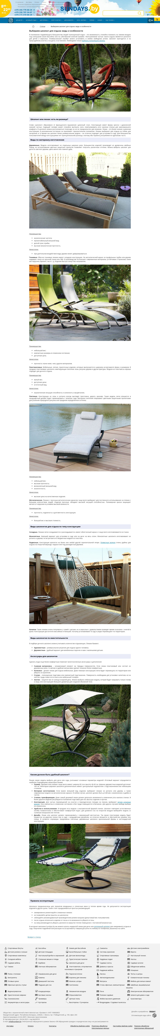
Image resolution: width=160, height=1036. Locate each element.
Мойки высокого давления (108, 998)
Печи (100, 991)
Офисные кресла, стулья (15, 985)
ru (152, 15)
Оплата (37, 2)
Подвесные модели (107, 542)
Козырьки (132, 970)
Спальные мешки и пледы (47, 959)
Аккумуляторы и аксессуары (16, 1002)
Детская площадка (44, 952)
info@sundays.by (15, 1021)
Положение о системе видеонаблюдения (31, 6)
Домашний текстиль (44, 981)
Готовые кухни (11, 981)
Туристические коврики (15, 995)
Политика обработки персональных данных (32, 4)
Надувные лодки (104, 959)
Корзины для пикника (76, 977)
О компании (19, 2)
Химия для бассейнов (76, 948)
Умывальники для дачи (45, 974)
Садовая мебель (12, 963)
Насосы (131, 959)
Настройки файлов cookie (122, 1026)
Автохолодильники (105, 977)
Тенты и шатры (134, 974)
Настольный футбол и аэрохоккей (49, 955)
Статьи (44, 2)
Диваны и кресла (104, 966)
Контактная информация (57, 2)
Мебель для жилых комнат (139, 981)
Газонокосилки (11, 998)
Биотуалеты (10, 977)
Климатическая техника (138, 977)
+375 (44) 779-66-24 (23, 10)
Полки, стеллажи (12, 974)
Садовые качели (135, 963)
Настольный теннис (136, 955)
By (148, 15)
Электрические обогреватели (140, 991)
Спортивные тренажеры (107, 955)
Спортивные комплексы (15, 955)
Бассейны (40, 948)
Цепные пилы (73, 998)
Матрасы (101, 981)
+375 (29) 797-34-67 (23, 12)
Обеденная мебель (136, 966)
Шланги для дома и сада (138, 995)
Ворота (131, 952)
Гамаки (8, 966)
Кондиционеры (42, 991)
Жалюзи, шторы (73, 981)
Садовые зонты (104, 963)
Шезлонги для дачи (75, 963)
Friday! (152, 1011)
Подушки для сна (43, 985)
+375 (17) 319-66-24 (23, 15)
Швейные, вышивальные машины (138, 986)
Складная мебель (12, 959)
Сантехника (72, 985)
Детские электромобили (138, 948)
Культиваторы (134, 998)
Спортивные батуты (13, 948)
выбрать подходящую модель (93, 41)
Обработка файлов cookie (57, 4)
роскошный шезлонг (102, 926)
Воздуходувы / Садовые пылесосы (111, 1002)
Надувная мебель (104, 970)
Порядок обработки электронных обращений (144, 1027)
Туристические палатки (76, 959)
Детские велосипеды (75, 955)
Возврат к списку (34, 937)
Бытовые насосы (43, 995)
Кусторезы (41, 1002)
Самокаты (101, 948)
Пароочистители (74, 974)
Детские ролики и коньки (15, 952)
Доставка (29, 2)
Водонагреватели (12, 991)
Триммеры (41, 998)
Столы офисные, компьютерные (110, 985)
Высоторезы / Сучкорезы (77, 1002)
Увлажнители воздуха (76, 991)
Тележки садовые (104, 995)
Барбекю (40, 963)
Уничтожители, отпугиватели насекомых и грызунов (78, 967)
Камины (40, 977)
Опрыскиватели (74, 995)
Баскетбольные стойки (76, 952)
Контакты (52, 1026)
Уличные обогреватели (45, 966)
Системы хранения (105, 952)
